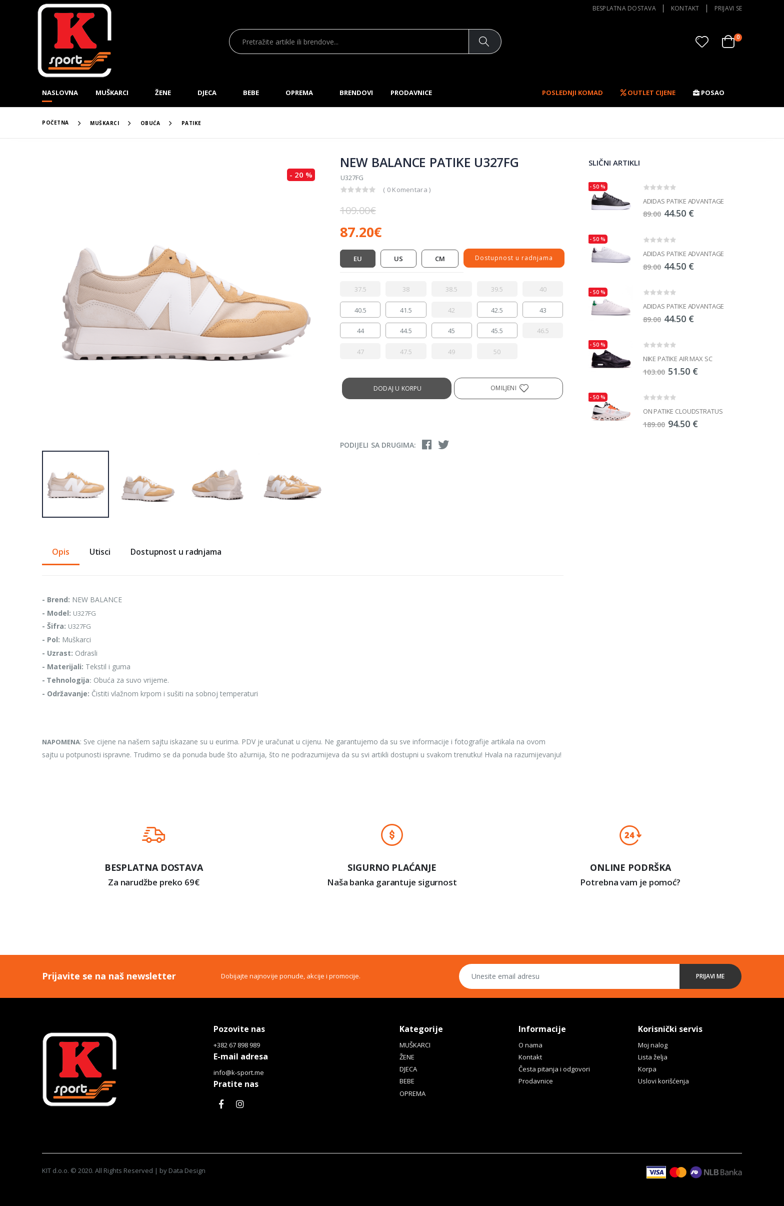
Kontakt (685, 8)
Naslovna (60, 92)
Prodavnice (411, 92)
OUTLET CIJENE (648, 92)
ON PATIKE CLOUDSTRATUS (683, 411)
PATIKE (192, 123)
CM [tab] (440, 258)
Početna (55, 122)
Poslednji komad (572, 92)
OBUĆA (150, 123)
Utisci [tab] (100, 552)
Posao (708, 92)
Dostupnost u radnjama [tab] (176, 552)
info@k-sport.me (239, 1072)
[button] (732, 41)
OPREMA (299, 92)
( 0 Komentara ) (407, 189)
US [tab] (398, 258)
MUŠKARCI (112, 92)
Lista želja (653, 1056)
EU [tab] (358, 258)
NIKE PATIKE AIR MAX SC (677, 358)
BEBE (251, 92)
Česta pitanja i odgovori (554, 1068)
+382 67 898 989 (237, 1044)
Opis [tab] (61, 552)
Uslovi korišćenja (663, 1080)
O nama (530, 1044)
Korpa (647, 1068)
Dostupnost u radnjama (514, 258)
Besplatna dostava (624, 8)
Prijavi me (710, 976)
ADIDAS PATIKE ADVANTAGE (683, 201)
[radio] (360, 289)
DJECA (207, 92)
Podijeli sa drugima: (378, 445)
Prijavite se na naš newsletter (109, 976)
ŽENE (163, 92)
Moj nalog (653, 1044)
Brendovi (356, 92)
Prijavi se (728, 8)
